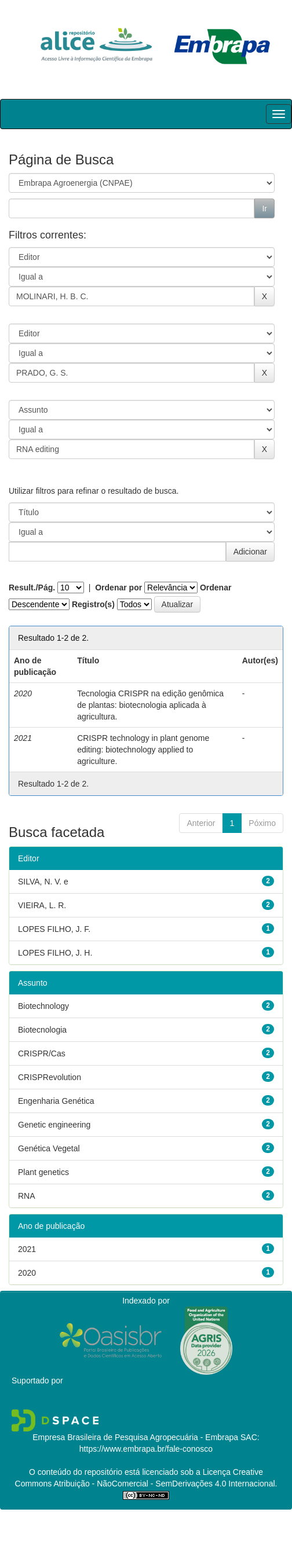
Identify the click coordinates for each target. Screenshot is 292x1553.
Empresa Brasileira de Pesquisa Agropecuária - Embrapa (135, 1437)
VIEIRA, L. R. (42, 905)
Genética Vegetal (49, 1148)
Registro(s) (93, 604)
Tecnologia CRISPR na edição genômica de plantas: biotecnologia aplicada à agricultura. (150, 705)
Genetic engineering (54, 1124)
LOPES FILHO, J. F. (54, 929)
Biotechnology (43, 1006)
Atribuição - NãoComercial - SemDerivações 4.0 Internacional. (164, 1483)
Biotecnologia (42, 1029)
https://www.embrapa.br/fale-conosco (146, 1448)
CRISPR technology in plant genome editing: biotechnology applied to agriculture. (143, 749)
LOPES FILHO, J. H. (55, 952)
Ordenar (215, 587)
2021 (27, 1249)
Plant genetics (43, 1172)
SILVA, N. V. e (43, 881)
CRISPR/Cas (41, 1053)
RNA (26, 1195)
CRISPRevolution (49, 1077)
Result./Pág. (32, 587)
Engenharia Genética (56, 1101)
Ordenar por (118, 587)
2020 (27, 1272)
